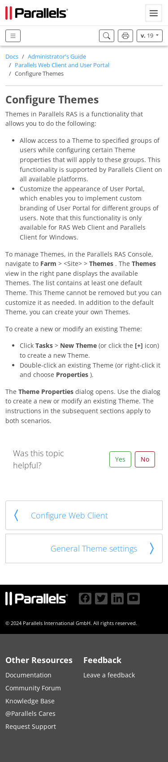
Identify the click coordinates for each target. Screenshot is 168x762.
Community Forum (33, 688)
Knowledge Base (30, 701)
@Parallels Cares (30, 713)
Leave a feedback (109, 675)
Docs (11, 56)
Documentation (28, 675)
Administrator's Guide (57, 56)
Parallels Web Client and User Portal (62, 65)
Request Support (30, 726)
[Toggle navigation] (154, 13)
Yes (120, 459)
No (145, 459)
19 (148, 35)
